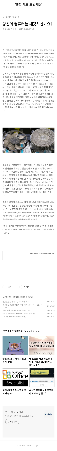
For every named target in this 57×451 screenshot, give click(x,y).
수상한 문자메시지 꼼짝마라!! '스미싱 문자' (17, 313)
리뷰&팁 (16, 297)
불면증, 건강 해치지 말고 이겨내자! (15, 301)
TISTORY (29, 445)
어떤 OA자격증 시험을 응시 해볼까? (15, 310)
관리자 (38, 445)
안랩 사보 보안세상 (28, 4)
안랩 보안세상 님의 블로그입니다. (19, 415)
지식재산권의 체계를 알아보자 (13, 316)
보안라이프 (7, 297)
